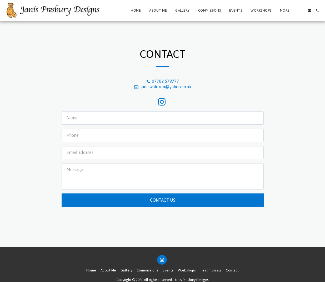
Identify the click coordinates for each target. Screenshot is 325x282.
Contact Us (162, 200)
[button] (302, 10)
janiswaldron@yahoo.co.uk (162, 86)
